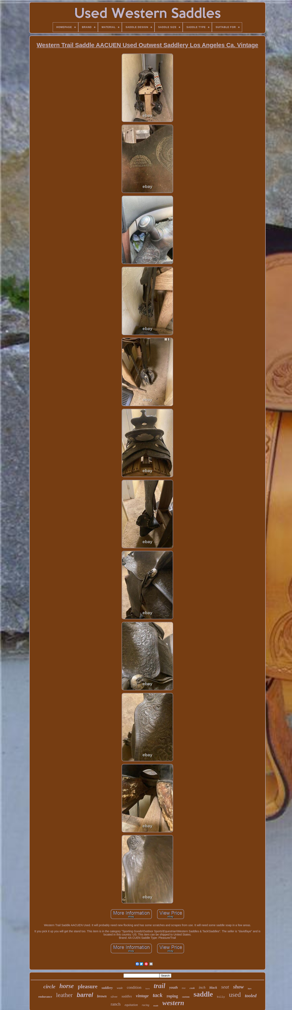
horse (66, 985)
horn (147, 988)
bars (249, 988)
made (155, 1005)
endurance (45, 996)
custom (186, 996)
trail (159, 985)
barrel (85, 995)
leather (64, 995)
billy (221, 996)
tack (157, 995)
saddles (126, 996)
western (173, 1003)
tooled (251, 995)
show (238, 986)
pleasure (88, 986)
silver (114, 996)
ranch (116, 1004)
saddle (203, 994)
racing (145, 1005)
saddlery (107, 987)
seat (225, 986)
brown (102, 996)
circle (49, 986)
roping (172, 996)
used (235, 994)
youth (173, 987)
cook (192, 987)
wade (120, 987)
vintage (142, 995)
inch (202, 987)
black (213, 987)
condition (134, 987)
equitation (131, 1005)
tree (184, 988)
